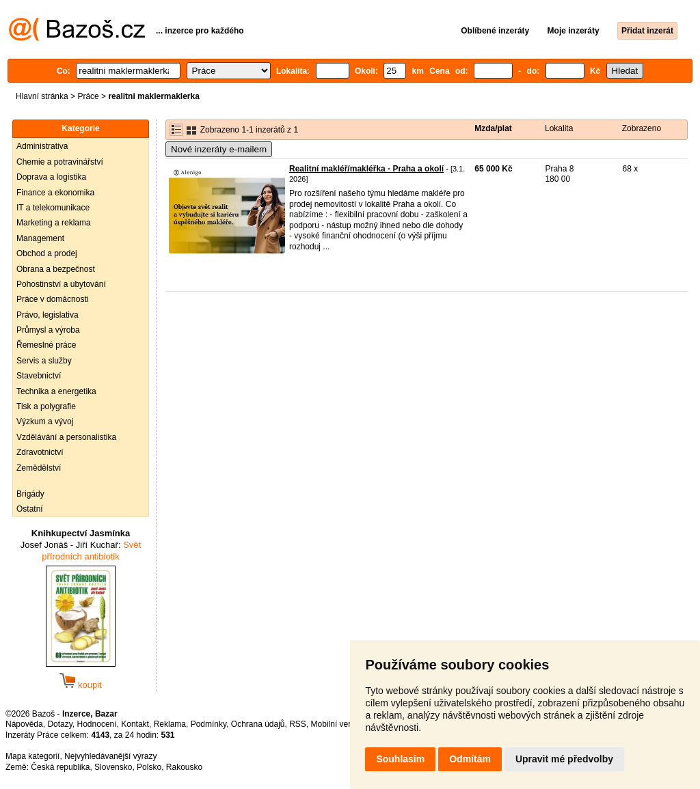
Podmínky (208, 724)
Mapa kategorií (32, 756)
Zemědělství (38, 468)
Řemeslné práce (46, 345)
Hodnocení (97, 724)
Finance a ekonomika (55, 192)
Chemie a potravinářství (59, 162)
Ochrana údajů (258, 724)
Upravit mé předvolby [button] (564, 758)
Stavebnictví (38, 375)
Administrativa (42, 146)
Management (40, 238)
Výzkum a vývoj (44, 421)
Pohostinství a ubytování (61, 284)
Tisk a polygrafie (46, 406)
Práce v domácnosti (52, 299)
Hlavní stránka (42, 96)
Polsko (149, 767)
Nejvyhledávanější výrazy (110, 756)
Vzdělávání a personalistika (66, 437)
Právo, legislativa (47, 315)
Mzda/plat (493, 128)
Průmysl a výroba (48, 330)
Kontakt (135, 724)
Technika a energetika (56, 391)
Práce (87, 96)
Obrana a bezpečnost (55, 269)
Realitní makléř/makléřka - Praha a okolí (366, 169)
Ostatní (29, 509)
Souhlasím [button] (400, 758)
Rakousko (184, 767)
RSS (297, 724)
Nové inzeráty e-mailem (219, 149)
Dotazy (59, 724)
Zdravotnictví (40, 452)
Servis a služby (44, 360)
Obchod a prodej (46, 253)
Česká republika (60, 767)
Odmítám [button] (470, 758)
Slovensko (113, 767)
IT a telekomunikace (53, 207)
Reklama (170, 724)
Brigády (30, 494)
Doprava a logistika (51, 177)
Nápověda (24, 724)
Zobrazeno (641, 128)
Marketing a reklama (53, 222)
